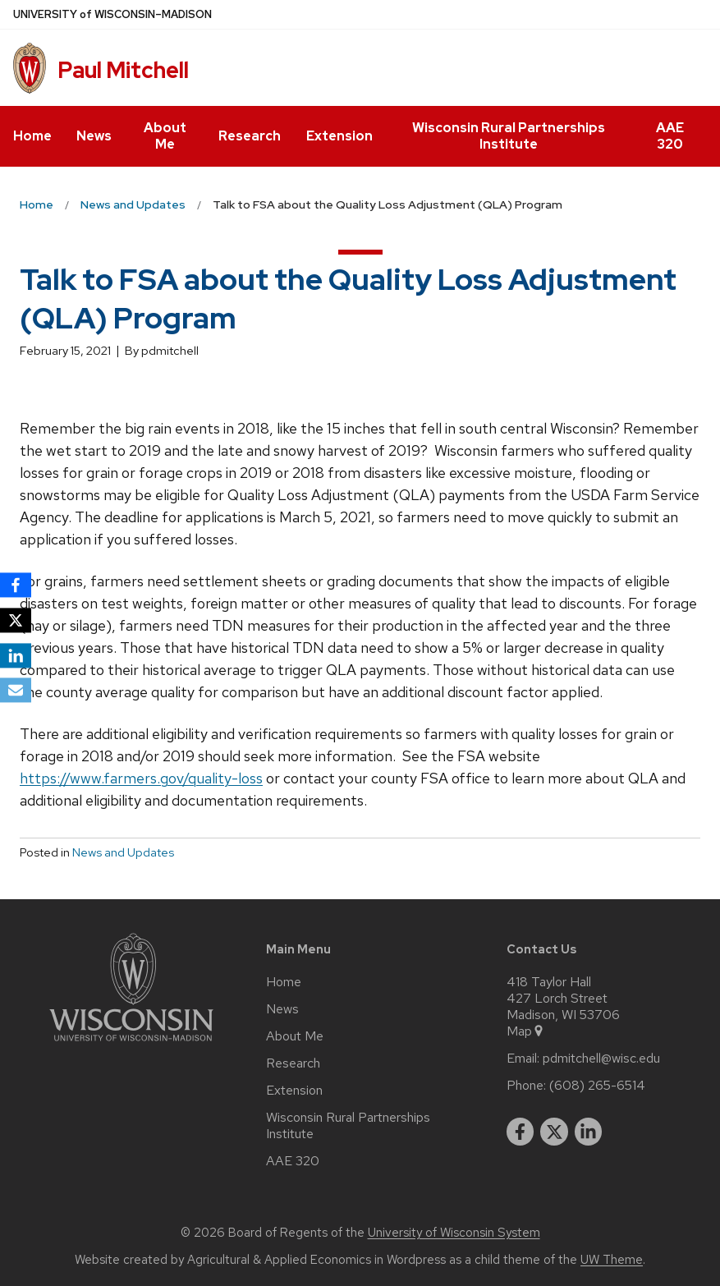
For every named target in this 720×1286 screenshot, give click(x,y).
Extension (339, 136)
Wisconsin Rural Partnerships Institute (508, 136)
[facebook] (520, 1132)
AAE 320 (670, 136)
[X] (15, 620)
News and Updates (123, 852)
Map (526, 1031)
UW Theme (611, 1260)
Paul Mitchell (123, 70)
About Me (165, 136)
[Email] (15, 690)
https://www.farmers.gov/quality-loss (141, 778)
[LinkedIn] (15, 655)
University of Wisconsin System (454, 1232)
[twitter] (554, 1132)
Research (249, 136)
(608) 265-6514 (597, 1085)
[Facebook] (15, 584)
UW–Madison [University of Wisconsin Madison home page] (112, 14)
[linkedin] (589, 1132)
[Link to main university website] (131, 1044)
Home (32, 136)
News (94, 136)
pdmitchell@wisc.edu (601, 1058)
